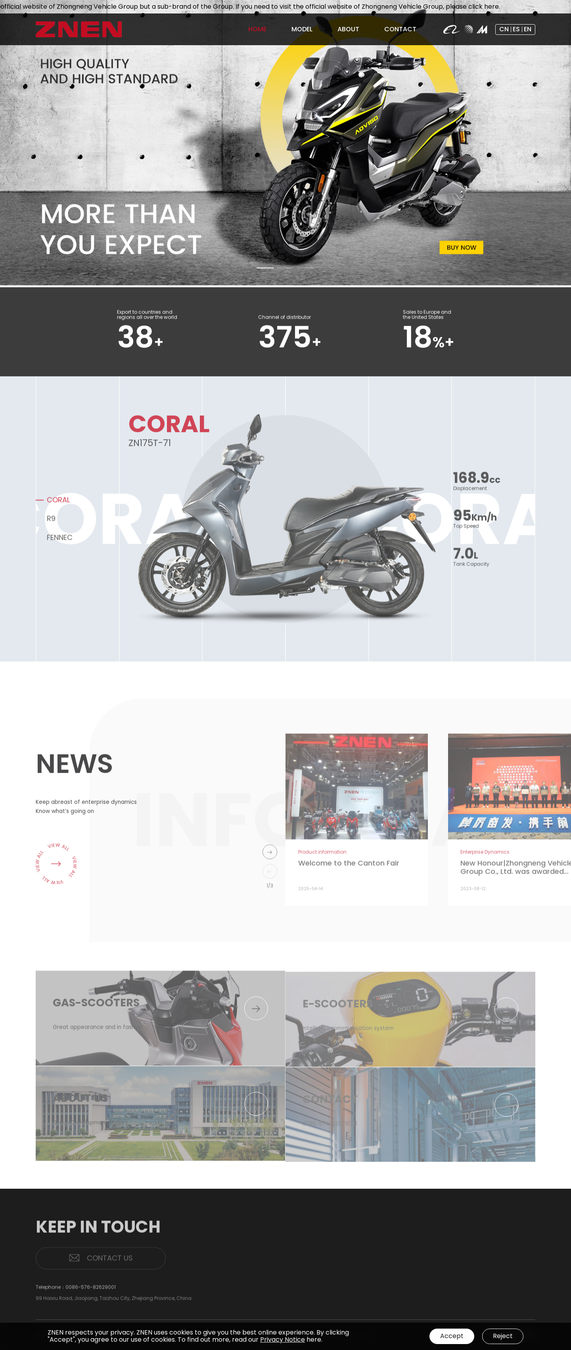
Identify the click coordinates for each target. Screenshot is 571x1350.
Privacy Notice (282, 1339)
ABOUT (473, 1272)
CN (504, 29)
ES (516, 29)
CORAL (58, 505)
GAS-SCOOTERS (516, 1267)
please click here (480, 6)
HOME (471, 1255)
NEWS (470, 1303)
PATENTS (473, 1294)
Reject (503, 1335)
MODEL (506, 1255)
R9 (51, 524)
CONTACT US (101, 1263)
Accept (452, 1335)
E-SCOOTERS (512, 1277)
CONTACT (511, 1294)
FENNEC (60, 543)
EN (527, 29)
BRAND (471, 1284)
